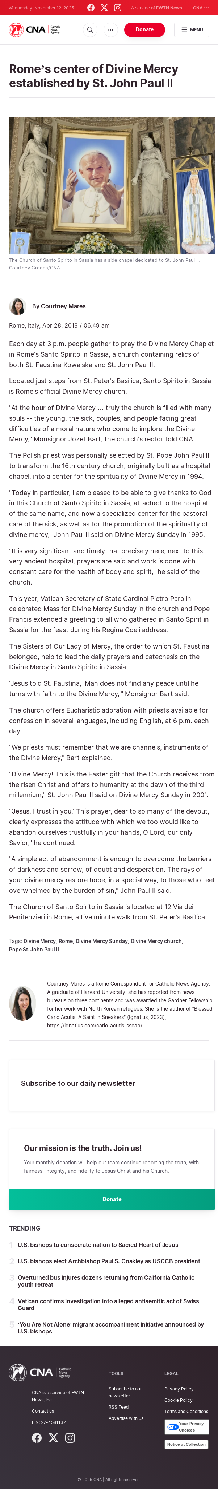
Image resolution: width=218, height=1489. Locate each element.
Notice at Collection (186, 1444)
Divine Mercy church (156, 941)
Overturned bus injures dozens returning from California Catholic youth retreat (106, 1284)
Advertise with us (126, 1418)
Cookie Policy (178, 1400)
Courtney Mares (63, 306)
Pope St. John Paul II (34, 949)
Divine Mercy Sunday (102, 941)
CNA (201, 7)
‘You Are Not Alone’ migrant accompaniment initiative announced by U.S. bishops (111, 1331)
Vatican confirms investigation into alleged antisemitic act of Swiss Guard (108, 1307)
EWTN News (169, 8)
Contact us (43, 1411)
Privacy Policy (179, 1389)
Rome (66, 941)
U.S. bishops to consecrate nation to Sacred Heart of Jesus (98, 1247)
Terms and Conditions (186, 1411)
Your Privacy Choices (185, 1427)
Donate (145, 29)
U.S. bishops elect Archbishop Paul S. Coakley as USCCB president (109, 1264)
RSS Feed (119, 1407)
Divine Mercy (40, 941)
